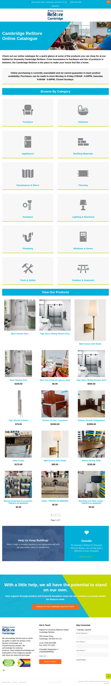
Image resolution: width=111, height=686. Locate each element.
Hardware (28, 217)
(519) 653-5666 (75, 2)
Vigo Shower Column (18, 420)
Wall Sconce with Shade (90, 344)
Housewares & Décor (27, 185)
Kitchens (83, 122)
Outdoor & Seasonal (83, 280)
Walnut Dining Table (91, 461)
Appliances (28, 153)
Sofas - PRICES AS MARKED (55, 501)
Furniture (28, 122)
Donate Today (85, 557)
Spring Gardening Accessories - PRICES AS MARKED (18, 502)
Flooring (83, 185)
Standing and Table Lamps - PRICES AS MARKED (91, 502)
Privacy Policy (6, 682)
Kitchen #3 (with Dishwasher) (91, 420)
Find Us (42, 656)
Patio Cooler (18, 461)
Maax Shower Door (20, 334)
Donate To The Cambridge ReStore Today (56, 607)
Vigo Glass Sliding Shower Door (55, 334)
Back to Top (22, 682)
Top (108, 676)
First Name (81, 642)
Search (15, 682)
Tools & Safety (28, 280)
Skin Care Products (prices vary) (55, 380)
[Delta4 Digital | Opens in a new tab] (55, 682)
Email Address (82, 633)
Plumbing (28, 248)
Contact (55, 6)
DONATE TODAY (51, 662)
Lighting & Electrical (83, 217)
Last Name (81, 650)
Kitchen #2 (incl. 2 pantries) (55, 420)
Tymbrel (106, 683)
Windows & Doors (83, 248)
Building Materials (83, 153)
